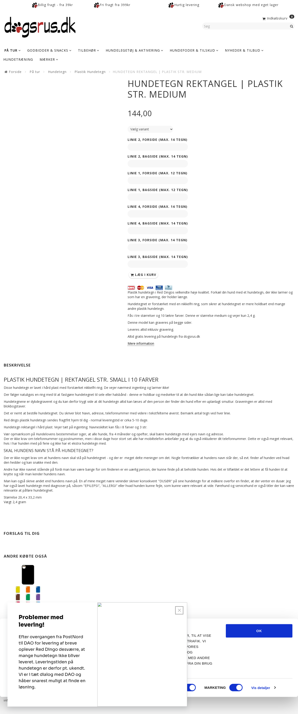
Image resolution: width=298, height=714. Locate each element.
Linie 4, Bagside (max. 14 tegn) (158, 223)
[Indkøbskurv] (277, 17)
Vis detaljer (260, 705)
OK (259, 648)
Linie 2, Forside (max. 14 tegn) (157, 139)
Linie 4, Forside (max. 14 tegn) (157, 206)
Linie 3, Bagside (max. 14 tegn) (158, 257)
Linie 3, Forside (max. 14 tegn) (157, 240)
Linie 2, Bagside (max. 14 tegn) (158, 156)
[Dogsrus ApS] (40, 26)
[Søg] (291, 26)
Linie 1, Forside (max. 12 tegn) (157, 173)
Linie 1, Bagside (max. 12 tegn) (158, 190)
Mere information (141, 343)
